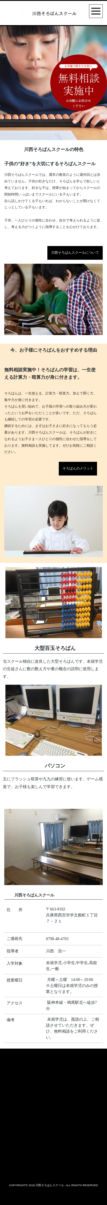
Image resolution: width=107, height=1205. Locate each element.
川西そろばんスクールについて (75, 253)
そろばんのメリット (77, 468)
